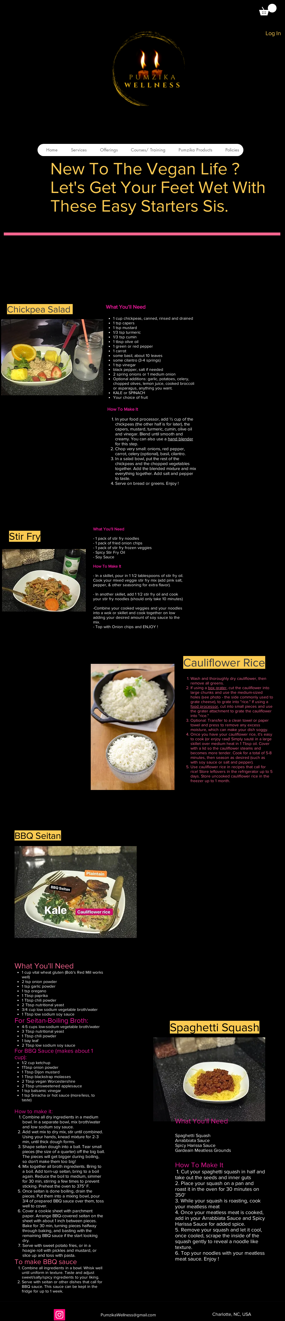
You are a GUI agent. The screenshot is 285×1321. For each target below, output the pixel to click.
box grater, (217, 687)
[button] (268, 9)
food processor (204, 706)
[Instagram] (59, 1314)
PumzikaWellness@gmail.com (128, 1314)
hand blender (180, 438)
